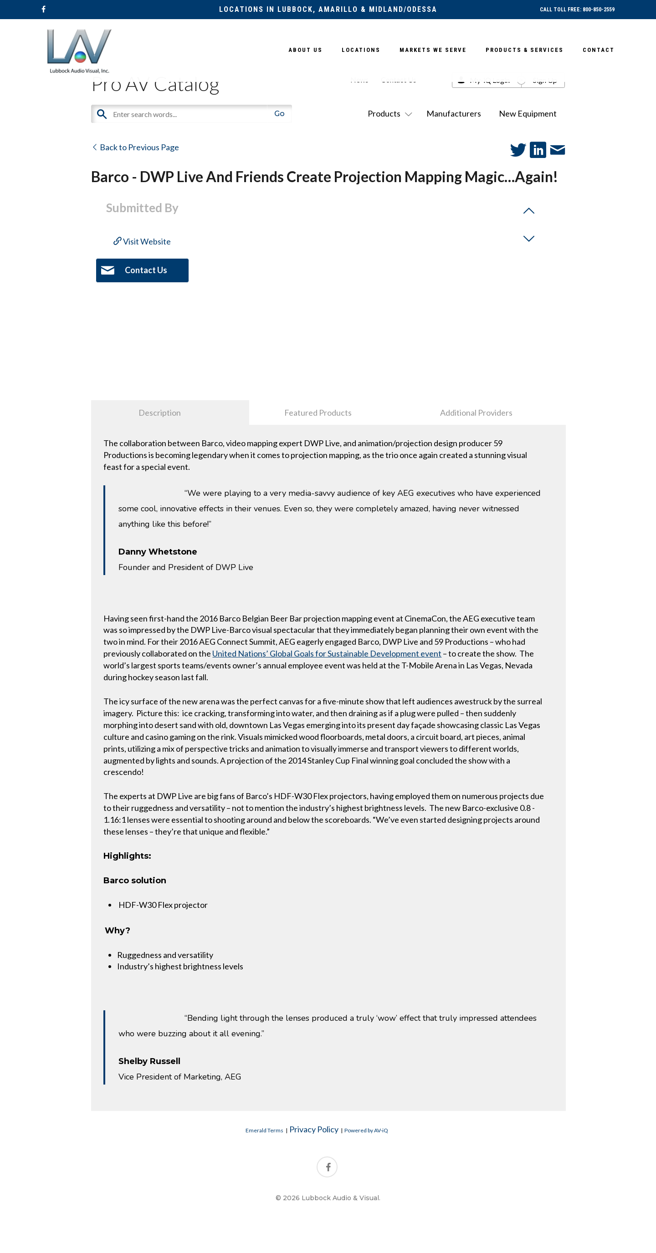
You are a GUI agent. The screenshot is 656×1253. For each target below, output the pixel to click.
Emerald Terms (264, 1130)
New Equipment (528, 113)
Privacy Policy (313, 1129)
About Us (305, 49)
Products (388, 113)
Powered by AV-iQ (366, 1130)
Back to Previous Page (135, 147)
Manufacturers (453, 113)
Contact (599, 49)
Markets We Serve (433, 49)
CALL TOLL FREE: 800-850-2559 (577, 9)
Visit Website (142, 241)
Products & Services (525, 49)
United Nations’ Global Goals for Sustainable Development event (326, 653)
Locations (361, 49)
